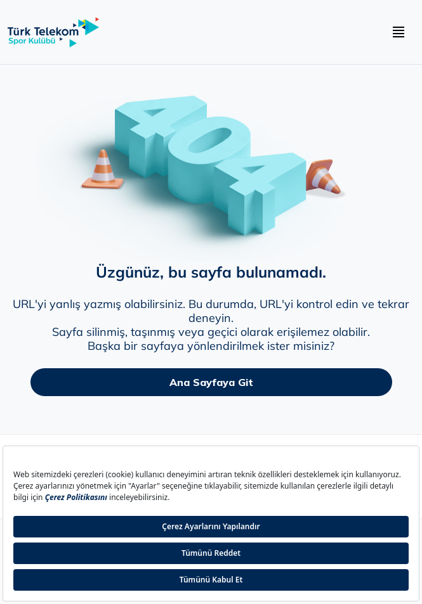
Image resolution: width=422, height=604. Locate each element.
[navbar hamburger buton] (398, 32)
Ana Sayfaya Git (211, 382)
